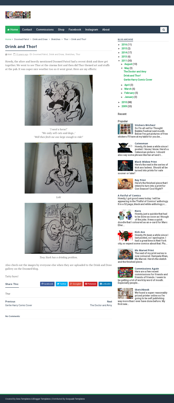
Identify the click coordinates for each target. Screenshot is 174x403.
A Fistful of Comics (129, 195)
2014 (124, 52)
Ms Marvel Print (144, 250)
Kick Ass (140, 232)
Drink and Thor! (132, 75)
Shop (61, 29)
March (128, 89)
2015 (124, 48)
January (129, 97)
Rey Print (140, 180)
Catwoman (141, 143)
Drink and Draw (40, 39)
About (106, 29)
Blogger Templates (42, 399)
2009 (124, 106)
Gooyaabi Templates (75, 399)
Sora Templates (23, 399)
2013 (124, 56)
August (128, 64)
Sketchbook (142, 289)
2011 (124, 60)
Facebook (75, 29)
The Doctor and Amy (135, 71)
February (129, 93)
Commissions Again (147, 268)
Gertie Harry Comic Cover (138, 79)
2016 (124, 44)
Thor (66, 39)
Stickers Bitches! (145, 125)
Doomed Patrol (21, 39)
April (127, 85)
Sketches (55, 39)
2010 (124, 102)
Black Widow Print (146, 161)
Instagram (91, 29)
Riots (138, 211)
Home (14, 29)
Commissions (45, 29)
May (126, 68)
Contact (27, 29)
